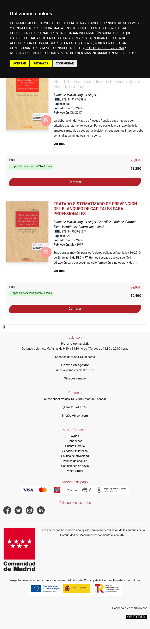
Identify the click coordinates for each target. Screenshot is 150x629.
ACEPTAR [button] (19, 63)
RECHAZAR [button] (41, 63)
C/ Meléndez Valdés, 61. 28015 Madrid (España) (75, 399)
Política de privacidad (75, 456)
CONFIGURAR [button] (65, 63)
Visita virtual (75, 471)
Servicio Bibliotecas (75, 451)
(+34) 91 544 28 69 (75, 407)
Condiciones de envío (75, 466)
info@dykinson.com (75, 415)
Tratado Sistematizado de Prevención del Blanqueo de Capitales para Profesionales (95, 208)
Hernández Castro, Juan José (83, 227)
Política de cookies (75, 461)
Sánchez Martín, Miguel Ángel (75, 95)
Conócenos (75, 441)
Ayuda (75, 436)
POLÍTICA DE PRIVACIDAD (104, 48)
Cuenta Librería (75, 446)
